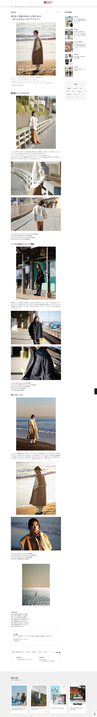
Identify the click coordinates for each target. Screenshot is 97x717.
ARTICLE (16, 6)
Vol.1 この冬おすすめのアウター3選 (19, 614)
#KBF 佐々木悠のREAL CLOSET (17, 652)
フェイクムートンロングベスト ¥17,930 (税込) (22, 553)
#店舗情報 (69, 88)
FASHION (22, 6)
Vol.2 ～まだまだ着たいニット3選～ (19, 615)
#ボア (46, 652)
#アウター (40, 652)
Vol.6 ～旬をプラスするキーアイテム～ (20, 622)
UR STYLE (16, 640)
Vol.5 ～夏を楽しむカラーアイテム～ (19, 621)
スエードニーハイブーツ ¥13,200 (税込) (20, 239)
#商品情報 (69, 94)
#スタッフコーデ (70, 97)
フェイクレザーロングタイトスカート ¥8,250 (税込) (23, 237)
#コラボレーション (77, 94)
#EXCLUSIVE (79, 91)
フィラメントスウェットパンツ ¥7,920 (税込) (21, 557)
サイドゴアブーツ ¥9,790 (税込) (18, 388)
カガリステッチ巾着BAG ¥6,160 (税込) (20, 558)
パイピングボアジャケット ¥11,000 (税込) (21, 383)
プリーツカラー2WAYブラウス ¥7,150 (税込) (21, 235)
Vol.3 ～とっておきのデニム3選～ (19, 617)
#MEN (81, 88)
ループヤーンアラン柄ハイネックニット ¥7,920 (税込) (23, 384)
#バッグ (77, 97)
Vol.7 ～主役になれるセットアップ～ (19, 624)
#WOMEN (34, 652)
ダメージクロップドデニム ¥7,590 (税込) (20, 386)
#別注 (68, 91)
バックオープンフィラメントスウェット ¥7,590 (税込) (23, 555)
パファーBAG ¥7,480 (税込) (17, 390)
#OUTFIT (27, 652)
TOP (12, 6)
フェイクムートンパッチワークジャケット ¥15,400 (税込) (24, 234)
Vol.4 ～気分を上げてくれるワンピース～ (20, 619)
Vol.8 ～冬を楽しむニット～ (17, 626)
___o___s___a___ (24, 639)
